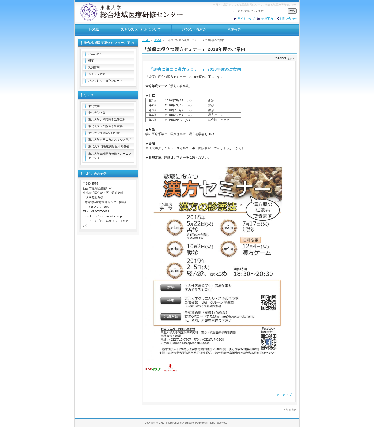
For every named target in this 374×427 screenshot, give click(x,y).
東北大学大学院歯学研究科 (105, 126)
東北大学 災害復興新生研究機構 (108, 146)
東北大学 (94, 106)
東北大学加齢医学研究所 (104, 133)
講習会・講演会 (194, 29)
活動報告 (234, 29)
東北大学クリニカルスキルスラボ (109, 139)
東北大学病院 (96, 113)
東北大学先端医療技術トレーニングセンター (109, 156)
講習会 (157, 40)
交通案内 (267, 18)
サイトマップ (246, 18)
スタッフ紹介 (96, 74)
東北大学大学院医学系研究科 (106, 119)
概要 (91, 60)
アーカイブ (284, 395)
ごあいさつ (95, 54)
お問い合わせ (288, 18)
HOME (94, 29)
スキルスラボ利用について (141, 29)
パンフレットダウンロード (105, 80)
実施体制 (94, 67)
